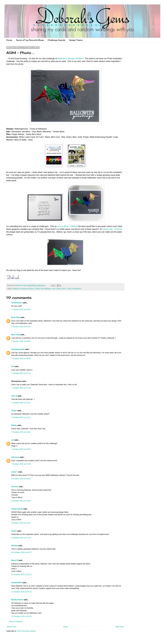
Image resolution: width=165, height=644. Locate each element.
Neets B (14, 560)
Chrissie (14, 487)
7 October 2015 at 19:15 (21, 432)
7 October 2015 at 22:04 (21, 449)
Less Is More (56, 289)
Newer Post (11, 627)
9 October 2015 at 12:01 (21, 523)
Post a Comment (15, 622)
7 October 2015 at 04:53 (21, 327)
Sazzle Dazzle (17, 509)
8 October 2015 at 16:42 (21, 479)
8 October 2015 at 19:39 (21, 501)
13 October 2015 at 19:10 (21, 616)
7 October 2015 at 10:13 (21, 403)
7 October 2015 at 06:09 (21, 358)
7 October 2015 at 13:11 (21, 417)
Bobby (14, 425)
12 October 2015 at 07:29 (21, 592)
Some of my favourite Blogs (30, 40)
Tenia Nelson (16, 303)
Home (9, 40)
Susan (14, 531)
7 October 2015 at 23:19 (21, 464)
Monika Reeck (17, 600)
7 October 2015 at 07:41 (21, 373)
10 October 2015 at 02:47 (21, 552)
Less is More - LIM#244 (67, 226)
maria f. (14, 472)
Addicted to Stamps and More (23, 289)
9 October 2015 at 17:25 (21, 538)
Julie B (14, 396)
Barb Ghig (15, 317)
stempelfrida (16, 582)
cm (12, 440)
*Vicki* (14, 411)
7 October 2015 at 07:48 (21, 388)
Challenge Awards (56, 40)
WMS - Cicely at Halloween (71, 289)
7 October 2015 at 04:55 (21, 341)
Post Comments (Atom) (26, 631)
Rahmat (14, 546)
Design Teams (76, 40)
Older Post (119, 627)
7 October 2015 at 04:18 (21, 309)
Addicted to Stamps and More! (70, 58)
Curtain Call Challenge (43, 289)
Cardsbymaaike (17, 349)
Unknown (15, 457)
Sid (12, 366)
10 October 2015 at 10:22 (21, 574)
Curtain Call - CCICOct (112, 229)
